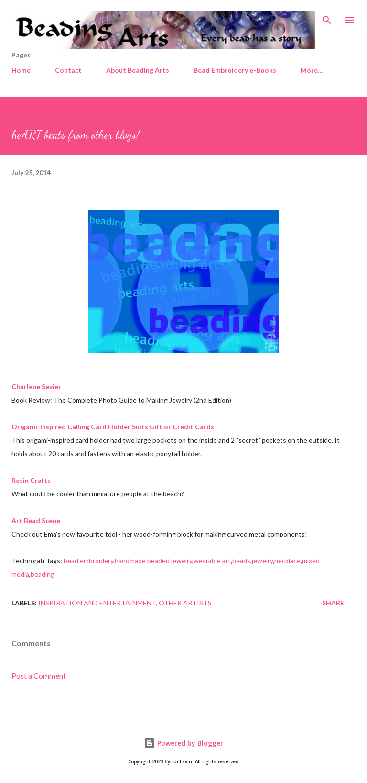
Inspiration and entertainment (97, 603)
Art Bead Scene (35, 520)
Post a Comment (38, 675)
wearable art (212, 561)
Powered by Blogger (183, 743)
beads (241, 561)
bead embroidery (88, 561)
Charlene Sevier (36, 386)
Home (21, 70)
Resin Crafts (31, 480)
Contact (68, 70)
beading (42, 574)
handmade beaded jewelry (153, 561)
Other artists (185, 603)
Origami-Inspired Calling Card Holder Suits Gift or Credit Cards (112, 427)
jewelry (262, 561)
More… (312, 70)
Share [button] (333, 603)
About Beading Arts (137, 70)
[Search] (327, 17)
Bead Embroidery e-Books (235, 70)
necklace (287, 561)
